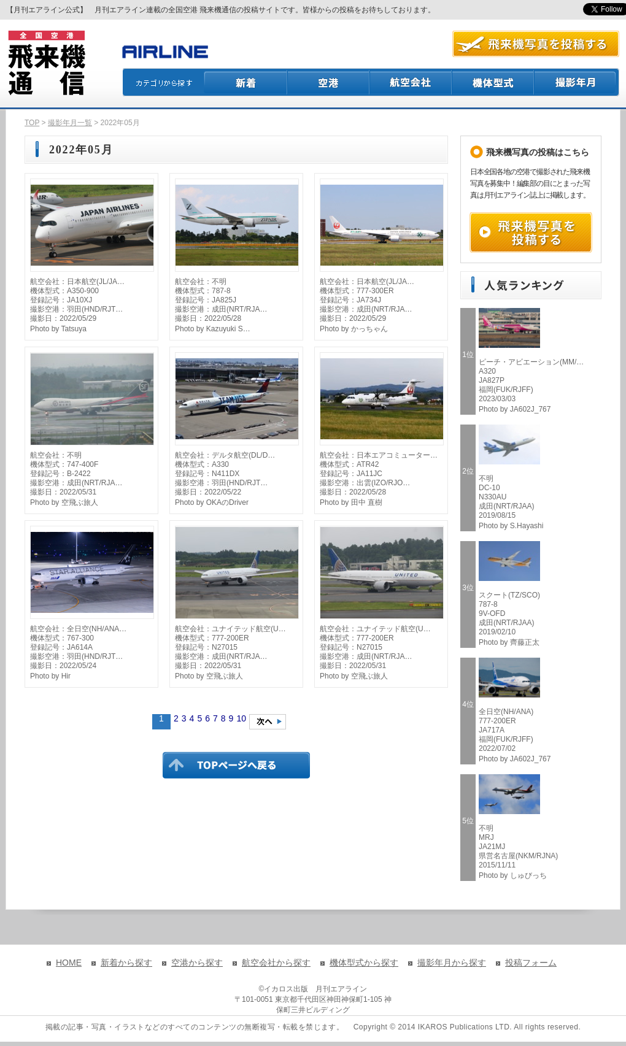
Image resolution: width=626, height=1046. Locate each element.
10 (241, 718)
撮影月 (577, 82)
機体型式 (493, 82)
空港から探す (197, 962)
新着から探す (126, 962)
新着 (246, 82)
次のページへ (267, 721)
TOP (32, 122)
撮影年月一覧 (70, 122)
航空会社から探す (276, 962)
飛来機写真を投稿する (531, 232)
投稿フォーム (531, 962)
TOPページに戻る (236, 765)
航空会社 (411, 82)
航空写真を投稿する (535, 44)
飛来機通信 (46, 63)
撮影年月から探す (451, 962)
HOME (69, 962)
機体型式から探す (364, 962)
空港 (329, 82)
